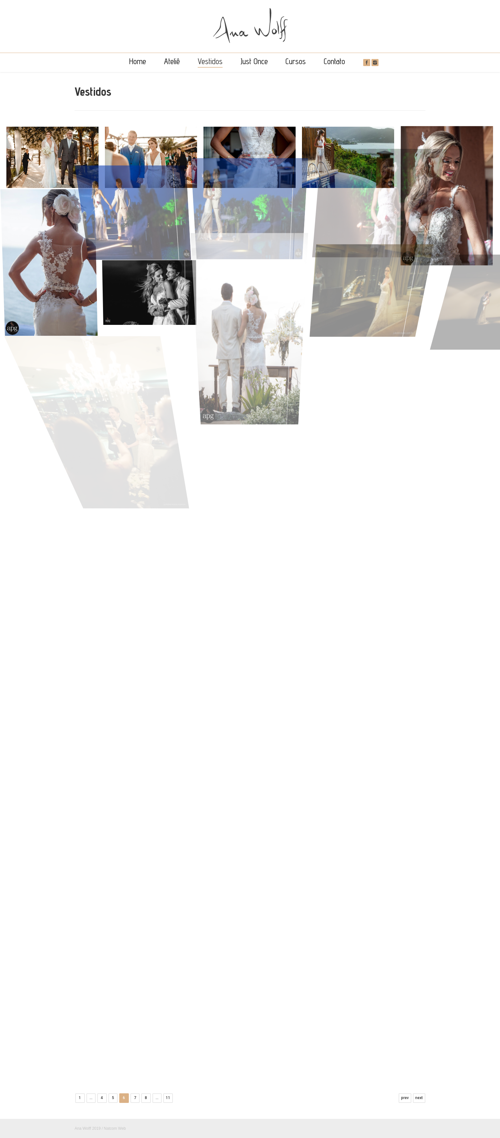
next (419, 1098)
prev (405, 1098)
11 (168, 1098)
